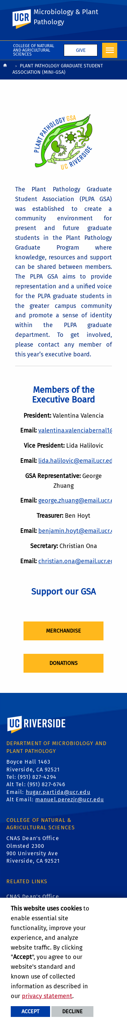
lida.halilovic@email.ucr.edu (77, 461)
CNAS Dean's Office (32, 896)
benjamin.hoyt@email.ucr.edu (79, 531)
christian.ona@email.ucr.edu (78, 561)
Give (81, 50)
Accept (30, 1011)
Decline (72, 1011)
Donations (63, 663)
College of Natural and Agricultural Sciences (33, 50)
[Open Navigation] (109, 50)
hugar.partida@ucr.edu (58, 792)
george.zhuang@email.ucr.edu (79, 500)
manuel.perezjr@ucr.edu (69, 799)
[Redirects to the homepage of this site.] (5, 69)
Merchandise (63, 631)
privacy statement (47, 996)
